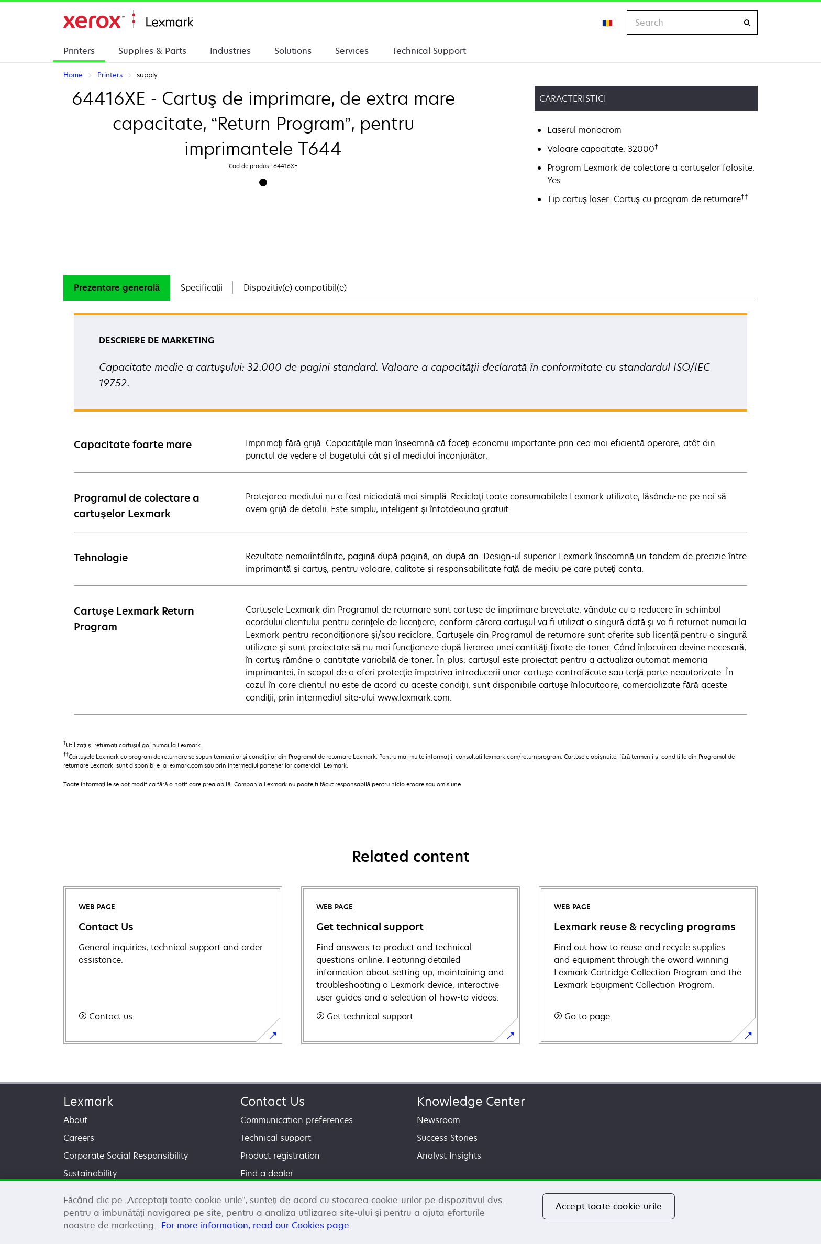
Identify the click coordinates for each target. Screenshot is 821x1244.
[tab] (116, 288)
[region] (410, 1211)
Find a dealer (266, 1173)
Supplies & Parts (152, 51)
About (75, 1120)
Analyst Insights (449, 1155)
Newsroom (438, 1120)
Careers (78, 1137)
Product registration (280, 1155)
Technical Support (429, 51)
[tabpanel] (410, 513)
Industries (230, 51)
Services (352, 51)
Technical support (275, 1137)
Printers (79, 51)
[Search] (747, 23)
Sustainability (90, 1173)
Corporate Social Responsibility (125, 1155)
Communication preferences (296, 1120)
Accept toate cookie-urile (609, 1206)
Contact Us (272, 1101)
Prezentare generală (117, 287)
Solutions (293, 51)
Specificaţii (202, 287)
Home (128, 19)
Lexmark (88, 1101)
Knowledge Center (471, 1101)
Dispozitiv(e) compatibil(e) (295, 287)
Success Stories (447, 1137)
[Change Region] (607, 22)
